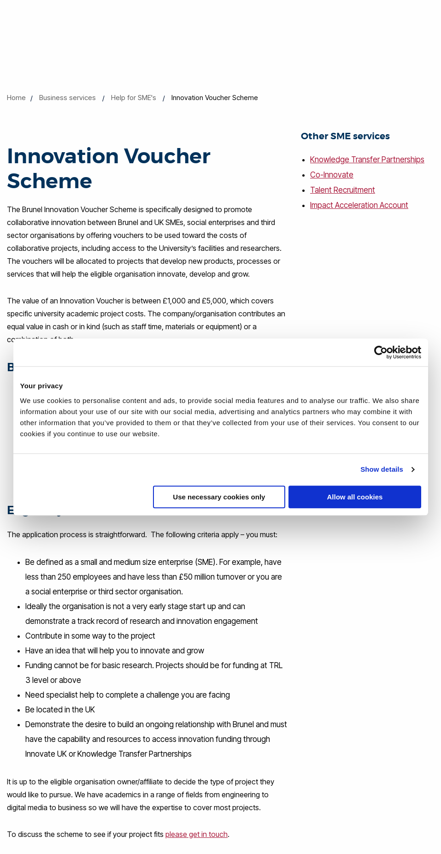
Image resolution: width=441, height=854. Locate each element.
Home (16, 97)
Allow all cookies (355, 497)
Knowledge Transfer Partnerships (367, 159)
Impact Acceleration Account (359, 203)
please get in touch (196, 833)
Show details (381, 469)
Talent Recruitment (342, 189)
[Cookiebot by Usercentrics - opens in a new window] (381, 352)
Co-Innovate (331, 174)
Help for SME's (133, 97)
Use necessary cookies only (219, 497)
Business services (67, 97)
